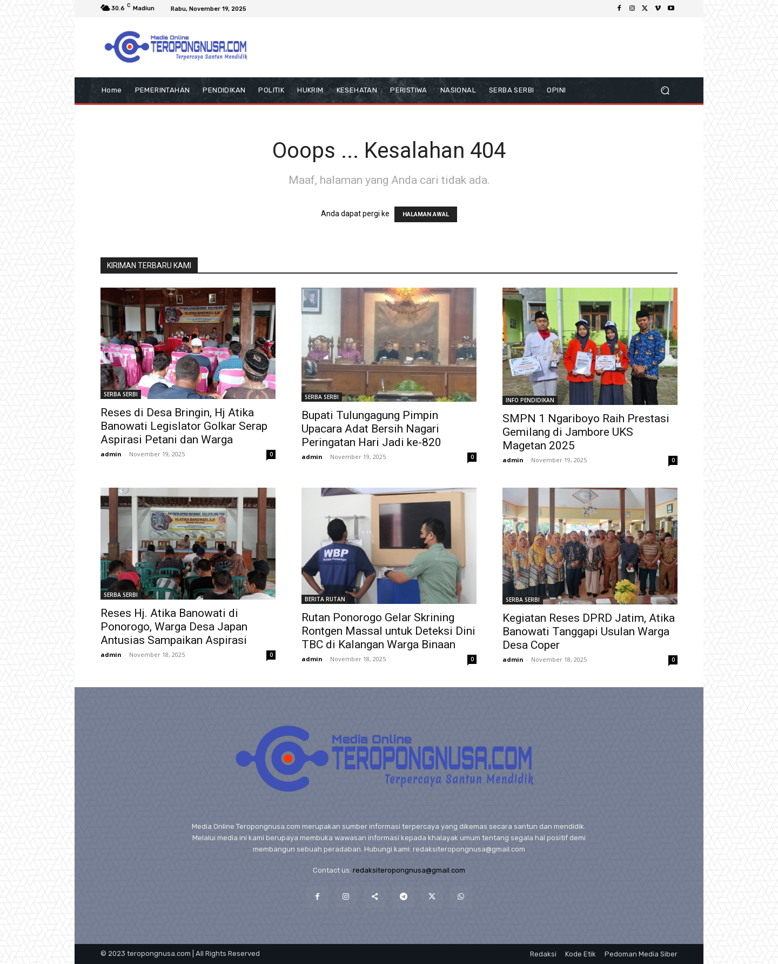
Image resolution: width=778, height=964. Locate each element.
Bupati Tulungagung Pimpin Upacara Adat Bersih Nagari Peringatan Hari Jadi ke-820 (371, 429)
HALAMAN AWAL (426, 214)
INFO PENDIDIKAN (530, 400)
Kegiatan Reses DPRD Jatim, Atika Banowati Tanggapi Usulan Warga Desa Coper (588, 631)
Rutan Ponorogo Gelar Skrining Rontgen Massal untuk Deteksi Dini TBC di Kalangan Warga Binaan (388, 631)
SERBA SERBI (121, 394)
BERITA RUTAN (325, 599)
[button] (665, 90)
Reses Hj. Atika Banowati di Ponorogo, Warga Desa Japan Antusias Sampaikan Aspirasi (173, 627)
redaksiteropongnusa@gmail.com (409, 870)
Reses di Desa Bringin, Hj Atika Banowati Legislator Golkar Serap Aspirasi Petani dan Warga (183, 426)
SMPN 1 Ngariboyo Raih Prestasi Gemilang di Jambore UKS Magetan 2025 (585, 432)
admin (111, 454)
